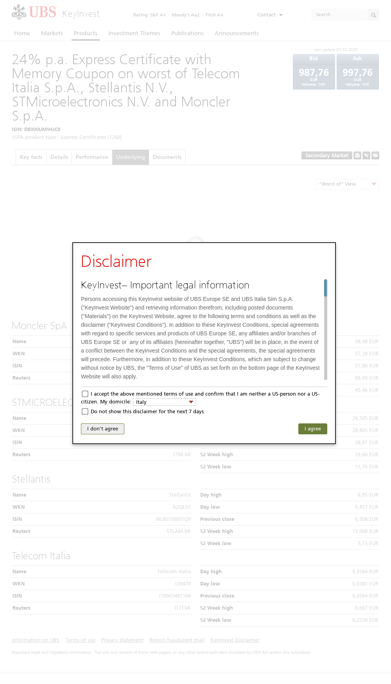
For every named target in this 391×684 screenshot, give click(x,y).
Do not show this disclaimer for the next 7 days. (148, 411)
